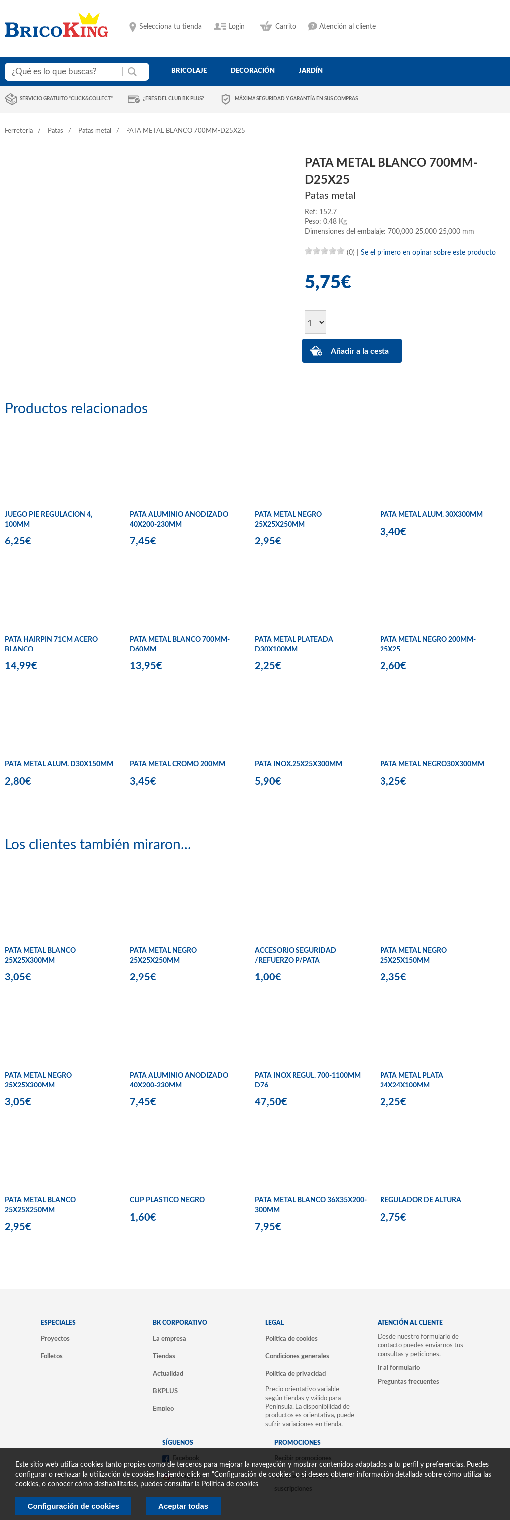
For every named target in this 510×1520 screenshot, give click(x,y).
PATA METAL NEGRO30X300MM (432, 764)
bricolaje (189, 71)
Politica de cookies (230, 1484)
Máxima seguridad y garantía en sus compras (296, 98)
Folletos (52, 1356)
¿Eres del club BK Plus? (173, 98)
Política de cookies (291, 1339)
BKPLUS (165, 1391)
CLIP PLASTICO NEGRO (167, 1200)
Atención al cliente (347, 26)
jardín (311, 71)
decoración (253, 71)
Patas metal (94, 131)
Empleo (163, 1408)
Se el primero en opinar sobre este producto (428, 253)
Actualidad (168, 1374)
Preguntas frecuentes (408, 1382)
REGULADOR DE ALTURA (420, 1200)
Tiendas (164, 1356)
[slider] (325, 251)
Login (237, 26)
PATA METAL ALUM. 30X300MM (431, 514)
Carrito (285, 26)
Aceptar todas (183, 1506)
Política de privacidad (295, 1374)
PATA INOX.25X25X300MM (298, 764)
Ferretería (19, 131)
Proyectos (55, 1339)
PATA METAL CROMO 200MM (177, 764)
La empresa (169, 1339)
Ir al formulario (399, 1368)
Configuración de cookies (73, 1506)
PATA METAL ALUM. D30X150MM (59, 764)
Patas (55, 131)
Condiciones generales (297, 1356)
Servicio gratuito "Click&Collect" (66, 98)
